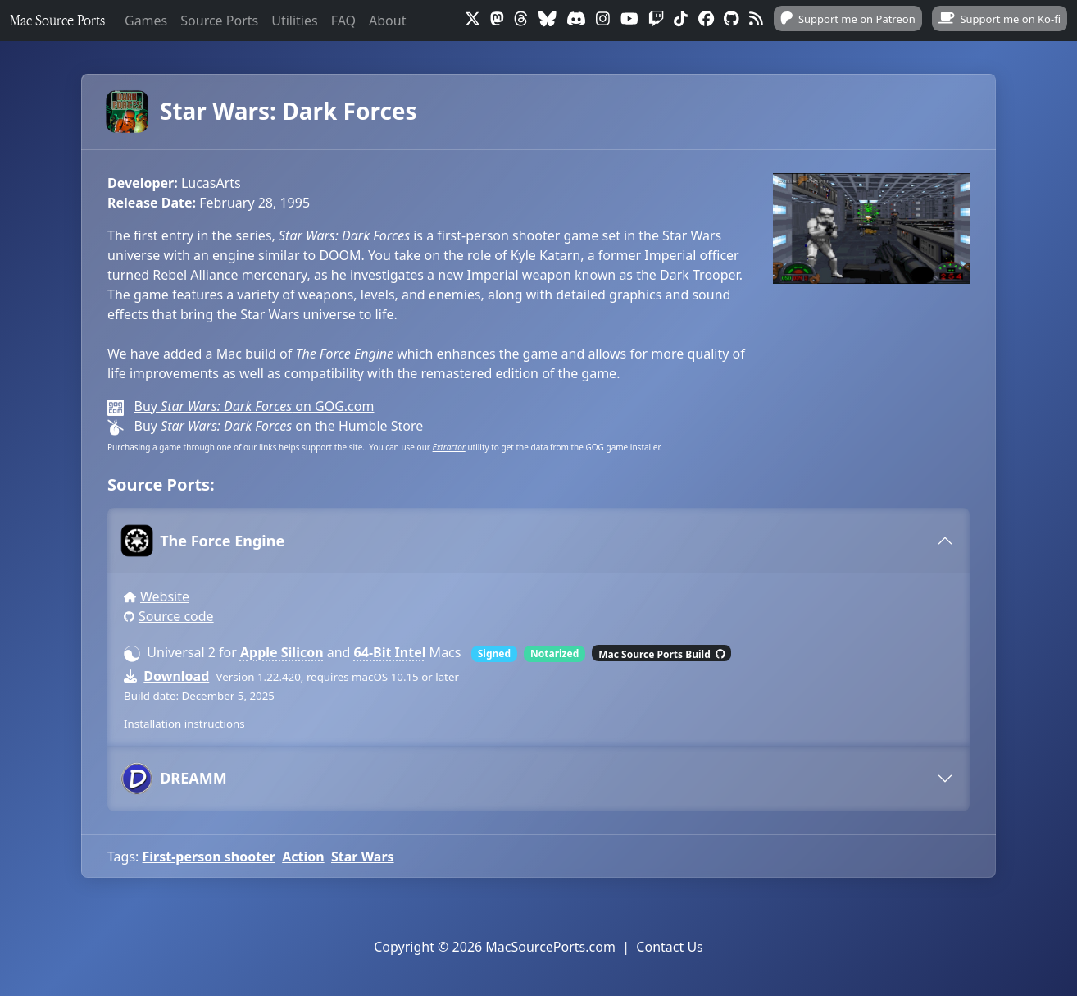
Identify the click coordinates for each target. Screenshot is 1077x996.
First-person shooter (209, 857)
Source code (176, 616)
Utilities (294, 20)
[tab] (538, 540)
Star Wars (362, 857)
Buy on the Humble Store (278, 426)
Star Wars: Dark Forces (262, 111)
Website (164, 596)
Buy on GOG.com (254, 406)
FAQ (343, 20)
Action (303, 857)
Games (146, 20)
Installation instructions (184, 723)
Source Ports (219, 20)
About (387, 20)
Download (176, 676)
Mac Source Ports (57, 20)
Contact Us (669, 947)
